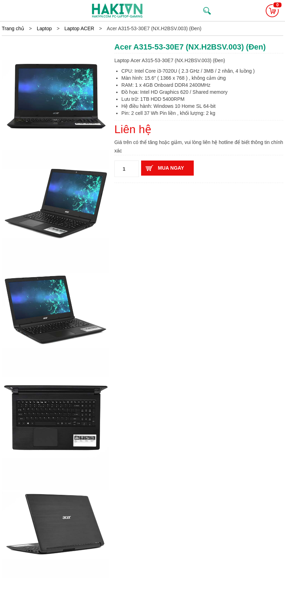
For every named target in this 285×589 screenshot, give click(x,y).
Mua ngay (171, 168)
